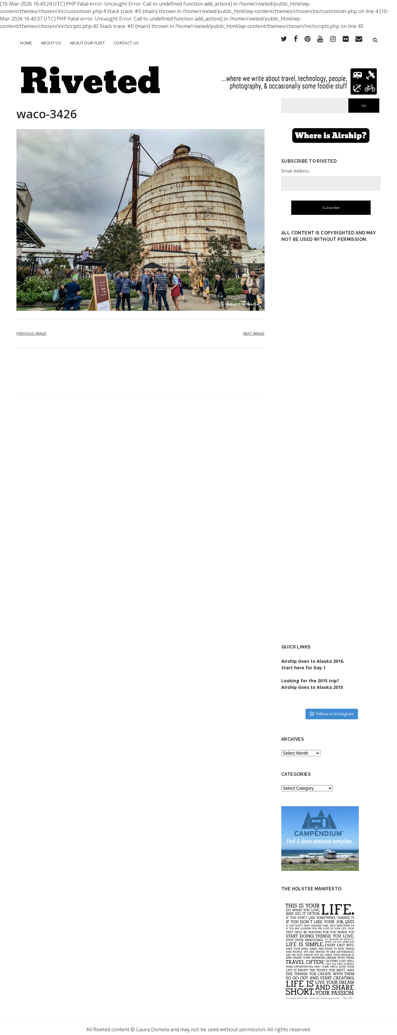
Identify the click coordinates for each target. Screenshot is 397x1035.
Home (26, 43)
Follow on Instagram (332, 708)
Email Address (295, 165)
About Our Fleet (87, 43)
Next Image (254, 327)
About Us (51, 43)
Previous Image (31, 327)
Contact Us (126, 43)
